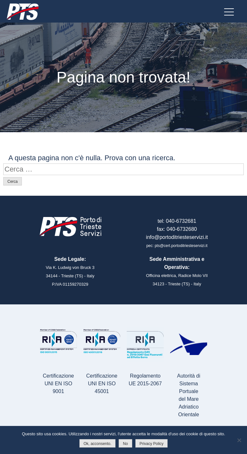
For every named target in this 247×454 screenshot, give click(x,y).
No (125, 443)
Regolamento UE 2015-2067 (145, 379)
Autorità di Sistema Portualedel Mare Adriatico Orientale (188, 395)
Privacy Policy (152, 443)
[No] (239, 440)
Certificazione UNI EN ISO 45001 (101, 383)
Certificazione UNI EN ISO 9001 (58, 383)
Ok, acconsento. (98, 443)
